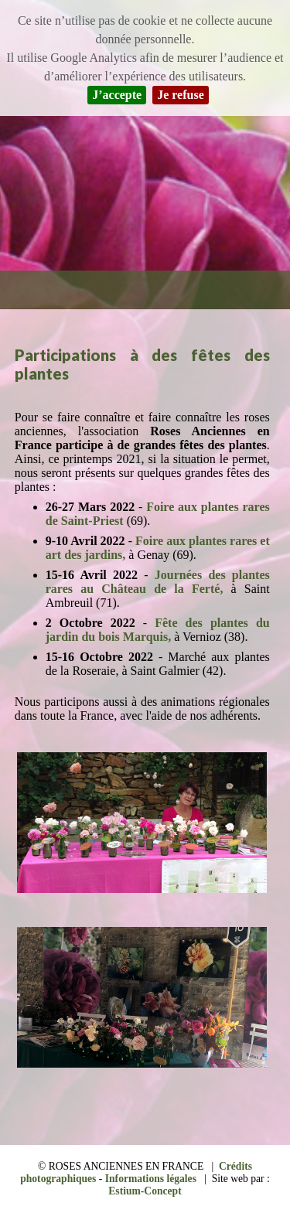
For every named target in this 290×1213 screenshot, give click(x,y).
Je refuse (180, 94)
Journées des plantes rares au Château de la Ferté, (158, 581)
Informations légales (150, 1178)
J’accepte (117, 94)
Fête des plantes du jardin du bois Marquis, (158, 629)
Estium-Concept (144, 1191)
